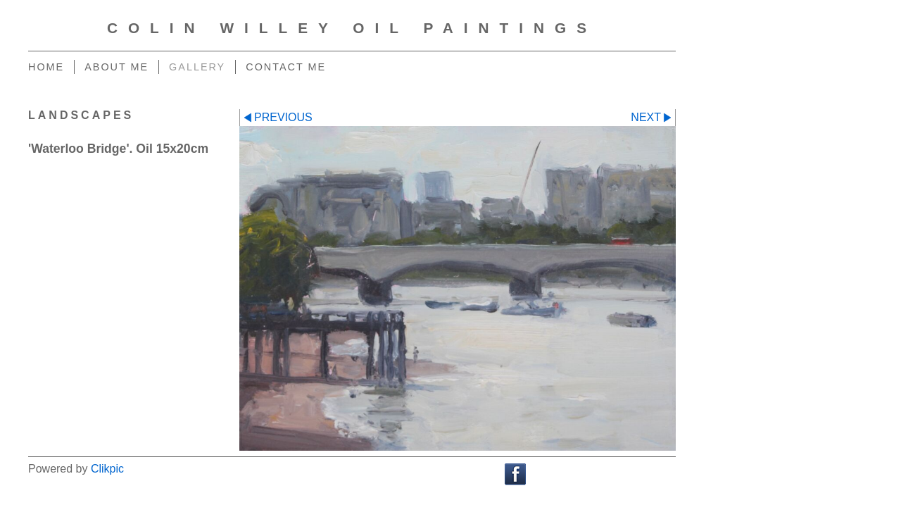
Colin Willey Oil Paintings (352, 28)
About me (116, 67)
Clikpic (107, 469)
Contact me (286, 67)
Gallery (197, 67)
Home (46, 67)
